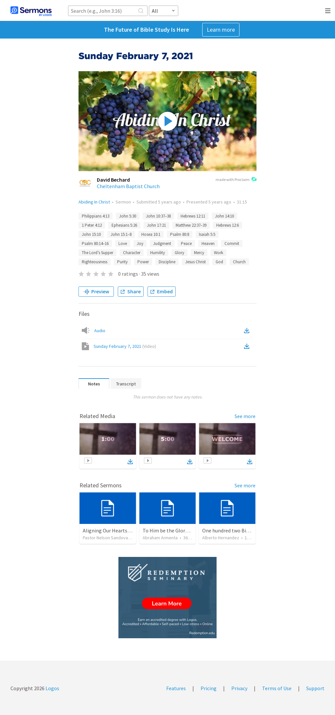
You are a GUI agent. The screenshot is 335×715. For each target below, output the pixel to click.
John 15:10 (91, 234)
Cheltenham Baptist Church (128, 186)
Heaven (208, 243)
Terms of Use (276, 688)
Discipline (167, 262)
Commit (231, 243)
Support (315, 688)
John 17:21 (156, 225)
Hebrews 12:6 (227, 225)
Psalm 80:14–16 (95, 243)
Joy (140, 243)
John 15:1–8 (121, 234)
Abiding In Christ (94, 202)
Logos (51, 688)
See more (245, 416)
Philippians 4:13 (95, 216)
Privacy (239, 688)
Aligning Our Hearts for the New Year (124, 530)
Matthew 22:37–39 (191, 225)
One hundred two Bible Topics (235, 530)
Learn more (221, 29)
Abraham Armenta (160, 538)
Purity (122, 262)
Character (131, 252)
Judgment (162, 243)
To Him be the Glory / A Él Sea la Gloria (186, 530)
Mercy (199, 252)
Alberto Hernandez (220, 538)
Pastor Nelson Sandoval (106, 538)
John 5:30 (127, 216)
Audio (99, 330)
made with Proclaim (236, 180)
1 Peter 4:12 (92, 225)
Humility (157, 252)
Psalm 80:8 (179, 234)
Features (176, 688)
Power (143, 262)
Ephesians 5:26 (124, 225)
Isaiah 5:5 (207, 234)
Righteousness (94, 262)
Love (122, 243)
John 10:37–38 (158, 216)
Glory (179, 252)
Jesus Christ (195, 262)
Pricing (209, 688)
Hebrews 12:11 (193, 216)
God (219, 262)
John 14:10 (224, 216)
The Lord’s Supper (97, 252)
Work (218, 252)
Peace (186, 243)
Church (239, 262)
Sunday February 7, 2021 (125, 346)
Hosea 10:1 (150, 234)
